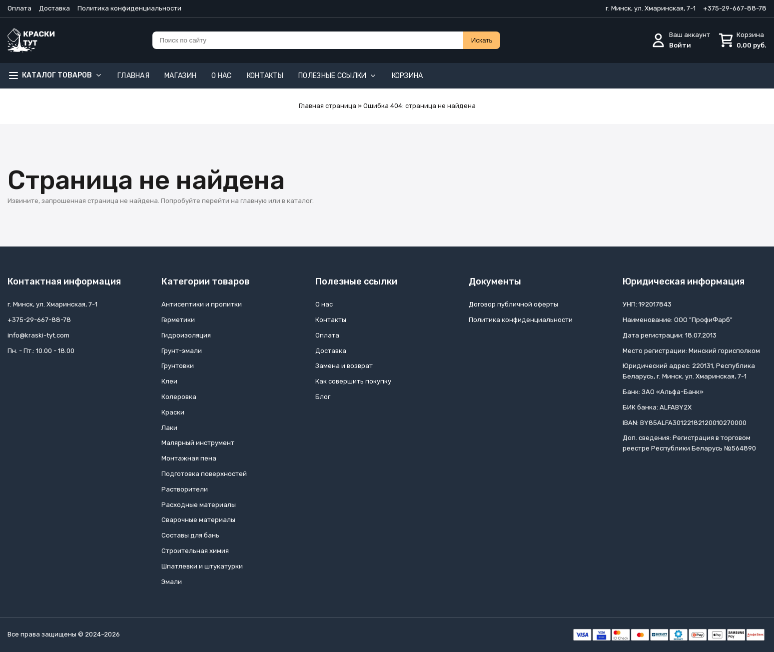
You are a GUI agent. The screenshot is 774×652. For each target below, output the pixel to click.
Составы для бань (190, 535)
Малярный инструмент (197, 442)
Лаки (169, 428)
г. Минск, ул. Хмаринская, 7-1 (651, 8)
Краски (172, 412)
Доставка (54, 8)
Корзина (407, 76)
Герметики (178, 320)
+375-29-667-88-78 (735, 8)
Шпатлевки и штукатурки (202, 566)
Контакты (265, 76)
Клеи (169, 381)
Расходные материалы (198, 504)
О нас (221, 76)
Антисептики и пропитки (201, 304)
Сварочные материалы (198, 520)
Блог (322, 396)
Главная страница (327, 106)
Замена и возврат (344, 366)
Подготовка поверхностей (204, 474)
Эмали (171, 582)
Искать (482, 40)
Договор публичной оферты (513, 304)
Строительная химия (195, 550)
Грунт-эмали (181, 350)
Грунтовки (177, 366)
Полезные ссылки (337, 76)
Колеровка (178, 396)
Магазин (180, 76)
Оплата (19, 8)
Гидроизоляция (186, 335)
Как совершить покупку (353, 381)
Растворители (184, 489)
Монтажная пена (188, 458)
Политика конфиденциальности (129, 8)
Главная (133, 76)
